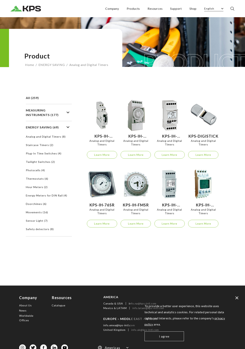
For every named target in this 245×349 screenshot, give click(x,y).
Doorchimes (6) (36, 203)
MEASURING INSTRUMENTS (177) (47, 112)
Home (29, 65)
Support (176, 8)
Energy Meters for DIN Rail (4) (46, 195)
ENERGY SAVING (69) (47, 127)
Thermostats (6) (37, 178)
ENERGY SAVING (51, 65)
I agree (164, 336)
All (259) (32, 98)
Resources (155, 8)
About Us (25, 305)
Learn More (102, 154)
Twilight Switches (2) (40, 161)
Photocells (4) (35, 170)
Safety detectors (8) (40, 229)
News (23, 310)
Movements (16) (37, 212)
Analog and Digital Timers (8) (46, 136)
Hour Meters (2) (37, 187)
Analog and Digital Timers (88, 65)
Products (133, 8)
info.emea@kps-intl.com (119, 325)
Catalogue (58, 305)
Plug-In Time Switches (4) (43, 153)
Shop (193, 8)
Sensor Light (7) (37, 220)
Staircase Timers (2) (39, 145)
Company (112, 8)
